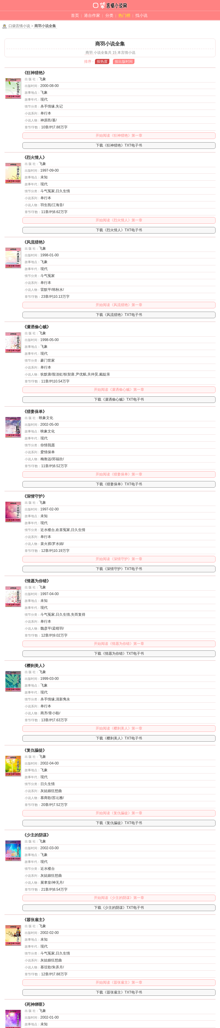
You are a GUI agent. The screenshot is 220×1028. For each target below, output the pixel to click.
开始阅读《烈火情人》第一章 (119, 220)
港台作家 (92, 15)
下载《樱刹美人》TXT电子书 (119, 738)
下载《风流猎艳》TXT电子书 (119, 315)
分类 (109, 15)
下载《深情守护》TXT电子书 (119, 569)
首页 (75, 15)
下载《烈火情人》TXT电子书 (119, 230)
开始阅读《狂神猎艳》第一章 (119, 135)
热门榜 (124, 15)
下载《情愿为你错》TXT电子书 (119, 653)
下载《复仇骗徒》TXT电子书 (119, 823)
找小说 (141, 15)
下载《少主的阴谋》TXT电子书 (119, 907)
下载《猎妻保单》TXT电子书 (119, 484)
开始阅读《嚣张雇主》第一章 (119, 982)
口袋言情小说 (19, 26)
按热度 (102, 61)
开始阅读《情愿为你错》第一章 (119, 644)
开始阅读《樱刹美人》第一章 (119, 728)
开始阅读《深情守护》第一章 (119, 559)
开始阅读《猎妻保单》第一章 (119, 474)
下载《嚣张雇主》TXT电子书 (119, 992)
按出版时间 (124, 61)
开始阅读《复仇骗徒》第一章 (119, 813)
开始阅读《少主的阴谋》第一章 (119, 898)
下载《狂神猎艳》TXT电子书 (119, 145)
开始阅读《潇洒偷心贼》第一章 (119, 389)
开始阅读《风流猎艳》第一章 (119, 305)
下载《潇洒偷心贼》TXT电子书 (119, 399)
